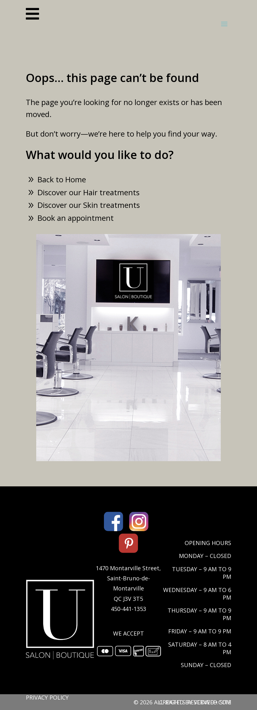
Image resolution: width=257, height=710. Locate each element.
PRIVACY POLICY (47, 697)
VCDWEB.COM (212, 702)
